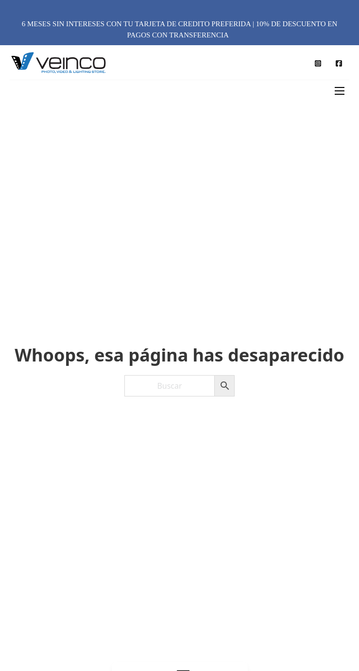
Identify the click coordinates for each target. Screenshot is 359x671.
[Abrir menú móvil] (339, 91)
